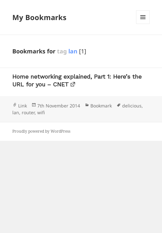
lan (15, 112)
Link (22, 106)
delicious (132, 106)
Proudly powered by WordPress (41, 131)
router (28, 112)
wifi (41, 112)
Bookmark (101, 106)
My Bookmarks (39, 17)
